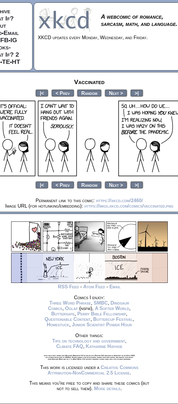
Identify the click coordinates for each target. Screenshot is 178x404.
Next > (116, 93)
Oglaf (71, 308)
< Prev (63, 93)
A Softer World (112, 308)
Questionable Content (68, 319)
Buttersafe (63, 313)
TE (6, 61)
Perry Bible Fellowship (101, 313)
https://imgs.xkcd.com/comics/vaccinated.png (128, 205)
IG (13, 39)
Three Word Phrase (70, 302)
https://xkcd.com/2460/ (119, 200)
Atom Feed (94, 286)
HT (16, 61)
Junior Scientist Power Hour (102, 324)
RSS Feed (68, 286)
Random (89, 93)
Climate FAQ (69, 346)
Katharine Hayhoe (104, 346)
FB (4, 39)
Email (11, 32)
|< (42, 93)
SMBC (101, 302)
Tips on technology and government (88, 340)
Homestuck (58, 324)
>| (137, 93)
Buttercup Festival (113, 319)
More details (107, 388)
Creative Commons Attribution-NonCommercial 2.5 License (93, 370)
